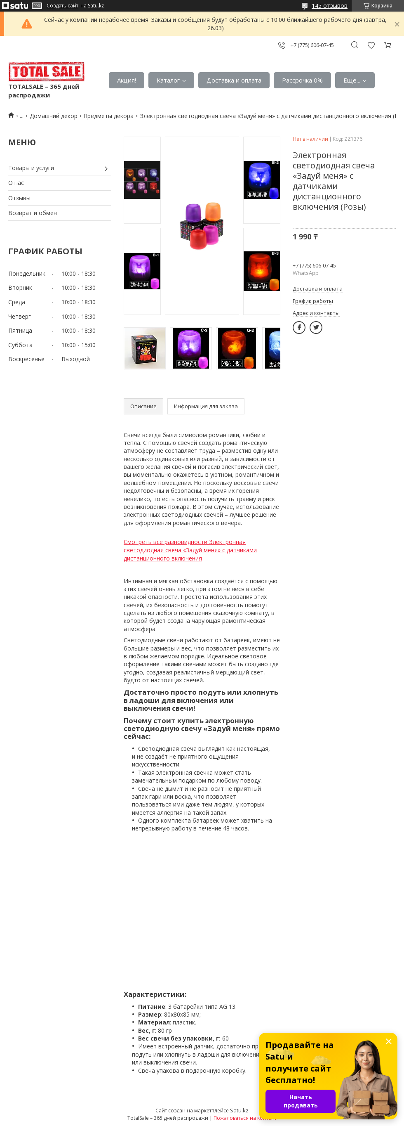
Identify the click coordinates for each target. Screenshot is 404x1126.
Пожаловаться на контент (245, 1117)
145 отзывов (330, 5)
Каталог (168, 80)
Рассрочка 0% (302, 80)
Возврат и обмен (32, 213)
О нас (16, 183)
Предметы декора (108, 116)
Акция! (126, 80)
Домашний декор (54, 116)
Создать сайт (62, 6)
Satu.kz (239, 1110)
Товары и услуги (31, 168)
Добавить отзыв (371, 45)
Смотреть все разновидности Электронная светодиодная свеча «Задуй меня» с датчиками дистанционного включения (190, 550)
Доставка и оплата (234, 80)
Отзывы (19, 198)
